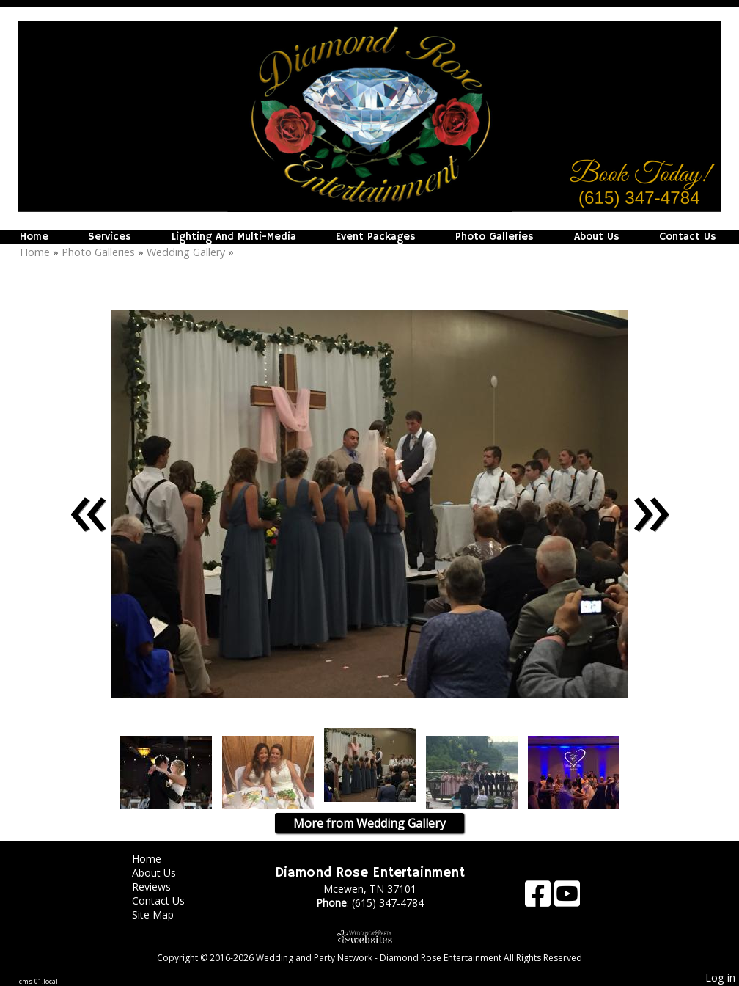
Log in (720, 978)
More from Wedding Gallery (369, 823)
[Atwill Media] (369, 936)
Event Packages (376, 237)
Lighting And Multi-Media (234, 237)
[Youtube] (567, 899)
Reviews (162, 887)
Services (109, 237)
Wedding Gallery (186, 252)
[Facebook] (539, 899)
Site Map (164, 914)
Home (34, 237)
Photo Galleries (494, 237)
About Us (596, 237)
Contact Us (687, 237)
